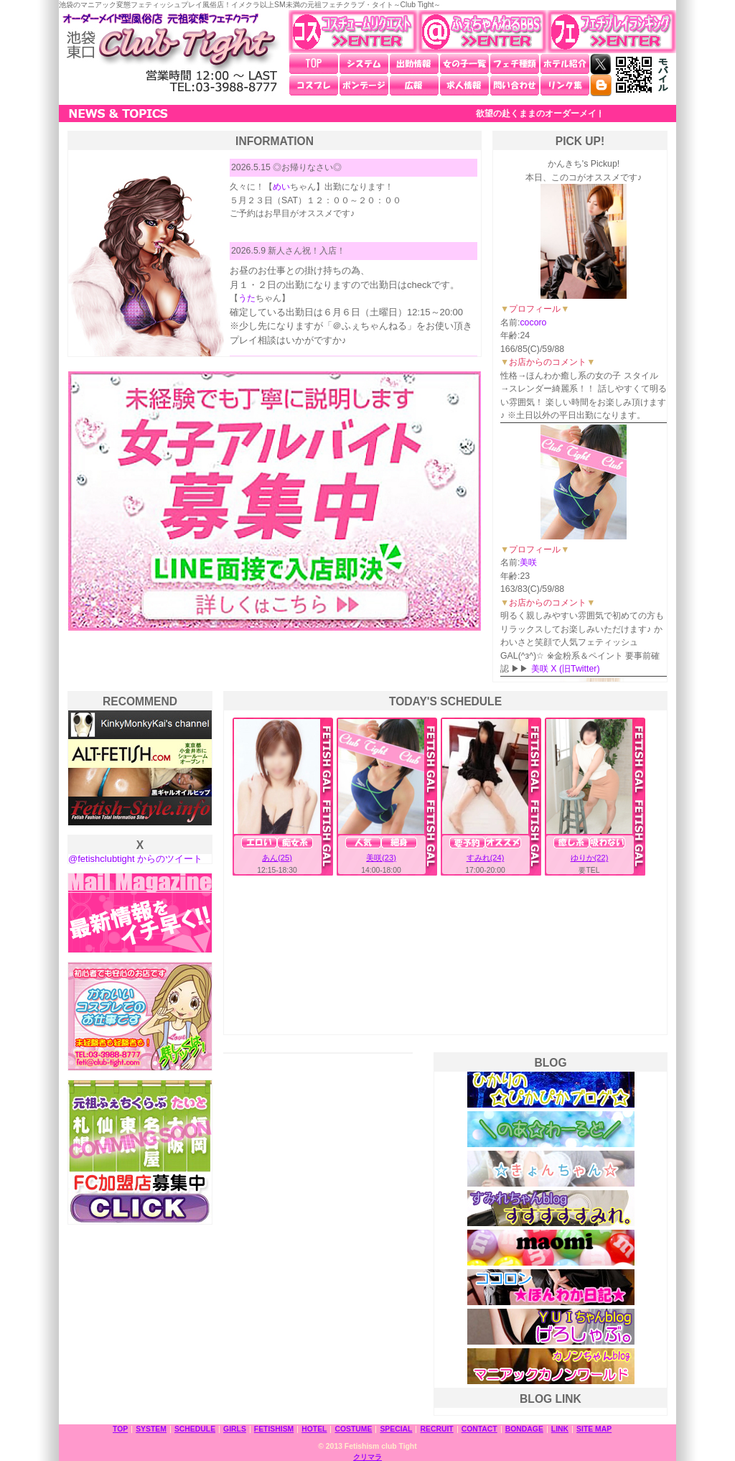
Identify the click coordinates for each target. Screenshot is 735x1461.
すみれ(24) (486, 857)
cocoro (533, 322)
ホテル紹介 (565, 64)
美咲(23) (381, 857)
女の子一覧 (464, 64)
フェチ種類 (515, 64)
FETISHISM (274, 1429)
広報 (414, 85)
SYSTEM (151, 1429)
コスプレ (314, 85)
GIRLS (234, 1429)
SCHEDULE (194, 1429)
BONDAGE (524, 1429)
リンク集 (565, 85)
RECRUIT (436, 1429)
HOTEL (314, 1429)
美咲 (528, 562)
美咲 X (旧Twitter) (565, 669)
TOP (314, 64)
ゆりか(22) (590, 857)
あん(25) (277, 857)
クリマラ (367, 1457)
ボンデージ (364, 85)
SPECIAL (396, 1429)
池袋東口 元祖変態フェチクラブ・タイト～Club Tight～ (170, 53)
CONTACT (479, 1429)
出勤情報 (414, 64)
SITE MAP (594, 1429)
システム (364, 64)
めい (281, 187)
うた (247, 298)
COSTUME (353, 1429)
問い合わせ (515, 85)
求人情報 (464, 85)
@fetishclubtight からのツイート (135, 858)
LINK (559, 1429)
